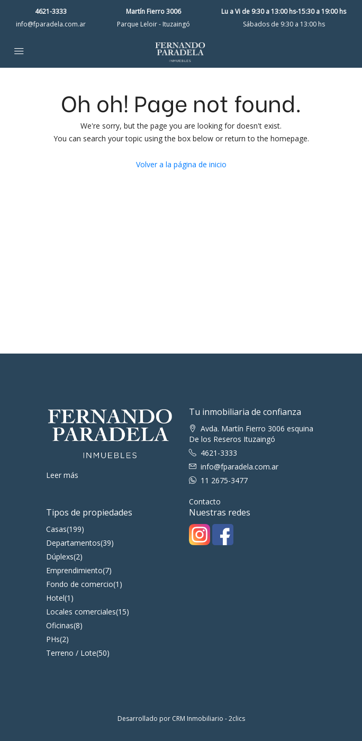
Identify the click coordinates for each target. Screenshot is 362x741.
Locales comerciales (81, 612)
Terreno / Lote (71, 653)
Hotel (55, 598)
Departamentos (73, 543)
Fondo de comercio (79, 584)
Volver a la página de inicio (181, 164)
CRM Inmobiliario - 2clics (208, 718)
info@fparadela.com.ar (51, 24)
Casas (56, 529)
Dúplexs (60, 557)
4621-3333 (51, 11)
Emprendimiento (74, 570)
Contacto (205, 501)
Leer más (62, 475)
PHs (53, 639)
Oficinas (60, 625)
